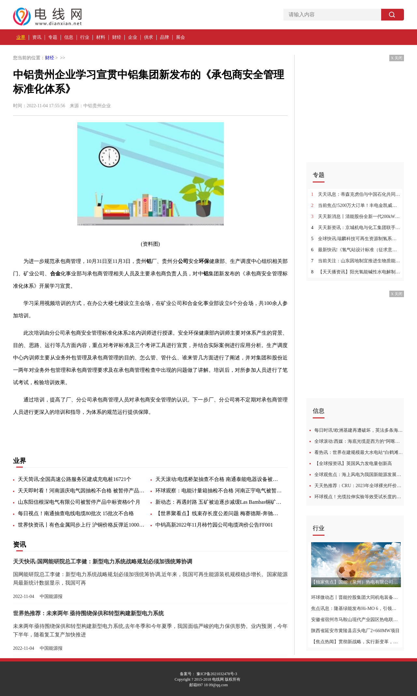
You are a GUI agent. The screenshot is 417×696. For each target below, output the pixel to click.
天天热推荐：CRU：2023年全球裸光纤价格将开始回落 (359, 485)
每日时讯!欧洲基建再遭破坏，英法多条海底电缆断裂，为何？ (359, 430)
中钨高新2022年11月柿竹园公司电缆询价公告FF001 (214, 525)
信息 (68, 37)
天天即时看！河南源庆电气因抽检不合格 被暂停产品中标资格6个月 (81, 490)
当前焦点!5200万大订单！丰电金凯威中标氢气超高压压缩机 (356, 205)
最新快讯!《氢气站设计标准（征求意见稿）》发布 (356, 249)
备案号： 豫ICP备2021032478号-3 (208, 674)
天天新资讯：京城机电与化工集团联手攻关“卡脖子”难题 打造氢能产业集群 (356, 227)
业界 (20, 37)
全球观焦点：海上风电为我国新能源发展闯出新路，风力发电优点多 (359, 474)
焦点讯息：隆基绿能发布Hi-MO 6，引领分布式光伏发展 (356, 608)
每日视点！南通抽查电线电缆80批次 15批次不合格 (76, 513)
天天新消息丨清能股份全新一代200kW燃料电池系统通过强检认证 (356, 216)
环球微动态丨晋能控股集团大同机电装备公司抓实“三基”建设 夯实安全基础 (356, 597)
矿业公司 (100, 429)
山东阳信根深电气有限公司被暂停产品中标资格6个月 (79, 502)
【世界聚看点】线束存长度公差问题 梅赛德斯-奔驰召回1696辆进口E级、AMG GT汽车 (218, 513)
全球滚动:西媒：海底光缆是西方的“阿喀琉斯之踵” (359, 441)
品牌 (164, 37)
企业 (132, 37)
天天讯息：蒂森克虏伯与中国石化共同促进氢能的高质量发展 (356, 194)
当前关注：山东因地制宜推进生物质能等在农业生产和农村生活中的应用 (356, 260)
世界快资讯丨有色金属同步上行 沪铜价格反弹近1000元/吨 (81, 525)
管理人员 (122, 429)
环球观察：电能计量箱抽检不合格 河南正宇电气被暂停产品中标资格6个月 (218, 490)
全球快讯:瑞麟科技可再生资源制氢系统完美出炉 (356, 238)
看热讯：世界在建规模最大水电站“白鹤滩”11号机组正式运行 (359, 452)
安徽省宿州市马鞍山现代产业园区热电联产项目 (356, 619)
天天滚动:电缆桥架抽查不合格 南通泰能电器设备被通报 (218, 479)
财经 (116, 37)
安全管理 (56, 429)
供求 (148, 37)
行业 (84, 37)
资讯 (36, 37)
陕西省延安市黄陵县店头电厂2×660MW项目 (355, 630)
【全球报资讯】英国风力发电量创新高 (353, 463)
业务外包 (78, 429)
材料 (100, 37)
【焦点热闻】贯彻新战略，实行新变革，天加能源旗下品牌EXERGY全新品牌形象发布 (356, 641)
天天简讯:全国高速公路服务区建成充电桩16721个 (74, 479)
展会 (180, 37)
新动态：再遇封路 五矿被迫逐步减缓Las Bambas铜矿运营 (218, 502)
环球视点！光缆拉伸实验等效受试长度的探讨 (359, 496)
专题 (52, 37)
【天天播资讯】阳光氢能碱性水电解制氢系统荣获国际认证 (356, 271)
